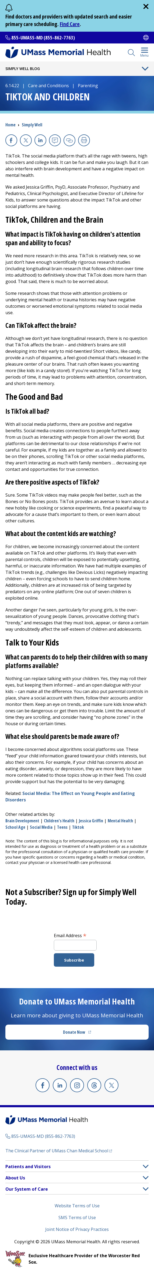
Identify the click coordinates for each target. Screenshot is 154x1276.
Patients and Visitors (28, 1166)
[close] (146, 6)
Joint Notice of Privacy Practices (77, 1229)
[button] (146, 1166)
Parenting (88, 86)
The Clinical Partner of (58, 1150)
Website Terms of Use (77, 1206)
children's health (59, 821)
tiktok (78, 827)
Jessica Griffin (91, 821)
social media (41, 827)
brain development (22, 821)
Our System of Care (26, 1189)
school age (15, 827)
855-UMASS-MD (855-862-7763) (43, 37)
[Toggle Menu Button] (145, 68)
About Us (15, 1178)
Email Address (70, 935)
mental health (120, 821)
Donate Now (88, 1033)
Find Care (70, 24)
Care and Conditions (48, 86)
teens (62, 827)
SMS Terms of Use (77, 1217)
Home (10, 125)
